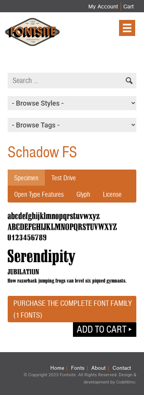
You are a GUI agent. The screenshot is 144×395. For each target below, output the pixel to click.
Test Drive (63, 178)
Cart (128, 6)
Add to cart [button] (101, 329)
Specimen (26, 178)
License (112, 194)
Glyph (83, 194)
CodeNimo (125, 382)
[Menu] (127, 28)
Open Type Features (39, 194)
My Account (103, 6)
